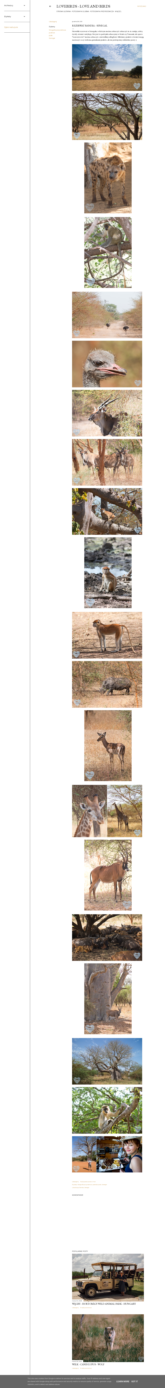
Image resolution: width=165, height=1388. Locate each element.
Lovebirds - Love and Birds (83, 6)
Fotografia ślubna (80, 11)
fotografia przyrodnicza (57, 30)
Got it (134, 1381)
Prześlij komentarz (86, 1307)
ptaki (51, 35)
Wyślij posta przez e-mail (88, 1181)
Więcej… (118, 11)
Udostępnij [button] (53, 22)
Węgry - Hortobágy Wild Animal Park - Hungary (104, 1303)
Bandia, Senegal (84, 1187)
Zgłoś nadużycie (11, 27)
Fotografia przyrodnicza (102, 11)
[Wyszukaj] (141, 6)
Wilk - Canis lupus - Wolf (88, 1364)
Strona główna (64, 11)
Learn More (122, 1381)
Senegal (52, 38)
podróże (52, 33)
